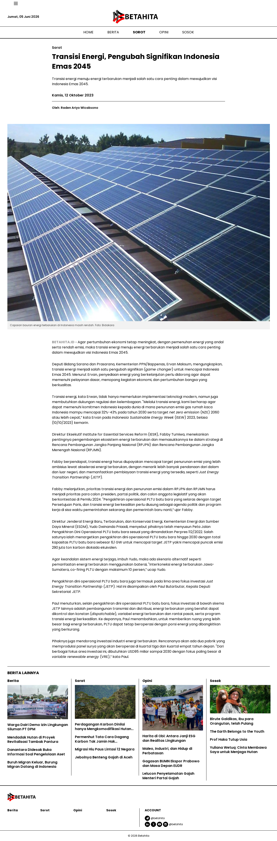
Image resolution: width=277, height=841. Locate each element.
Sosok (188, 32)
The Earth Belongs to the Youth (237, 731)
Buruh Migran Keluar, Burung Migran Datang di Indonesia (32, 764)
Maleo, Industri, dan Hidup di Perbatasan (167, 751)
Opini (163, 32)
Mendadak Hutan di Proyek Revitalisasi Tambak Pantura (32, 739)
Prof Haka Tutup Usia (228, 739)
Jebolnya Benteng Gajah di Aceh (104, 757)
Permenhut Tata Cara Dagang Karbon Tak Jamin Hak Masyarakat (102, 741)
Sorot (139, 32)
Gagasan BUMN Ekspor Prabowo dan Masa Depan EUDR (171, 763)
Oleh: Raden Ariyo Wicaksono (75, 108)
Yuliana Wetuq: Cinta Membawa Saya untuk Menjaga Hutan (238, 750)
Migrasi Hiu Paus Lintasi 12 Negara (104, 749)
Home (88, 32)
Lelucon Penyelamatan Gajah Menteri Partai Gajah (168, 776)
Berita (113, 32)
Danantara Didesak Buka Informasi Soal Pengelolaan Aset (36, 752)
